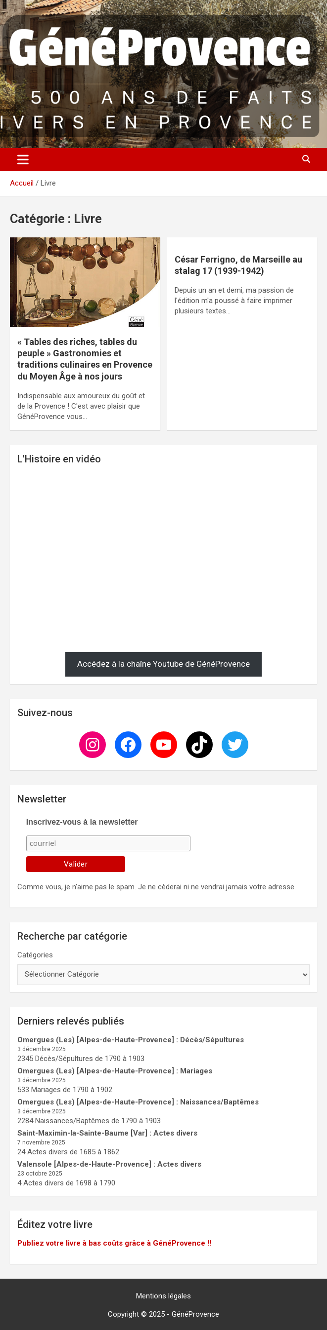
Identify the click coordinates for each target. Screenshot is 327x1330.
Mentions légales (163, 1296)
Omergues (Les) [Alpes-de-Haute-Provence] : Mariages (114, 1070)
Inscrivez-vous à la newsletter (82, 822)
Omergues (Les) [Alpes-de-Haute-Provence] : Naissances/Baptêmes (138, 1102)
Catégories (35, 954)
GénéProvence (195, 1314)
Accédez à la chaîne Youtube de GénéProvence (163, 664)
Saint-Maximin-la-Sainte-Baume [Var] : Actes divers (107, 1133)
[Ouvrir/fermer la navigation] (23, 159)
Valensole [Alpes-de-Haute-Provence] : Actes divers (109, 1164)
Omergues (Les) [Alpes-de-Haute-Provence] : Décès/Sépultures (130, 1039)
